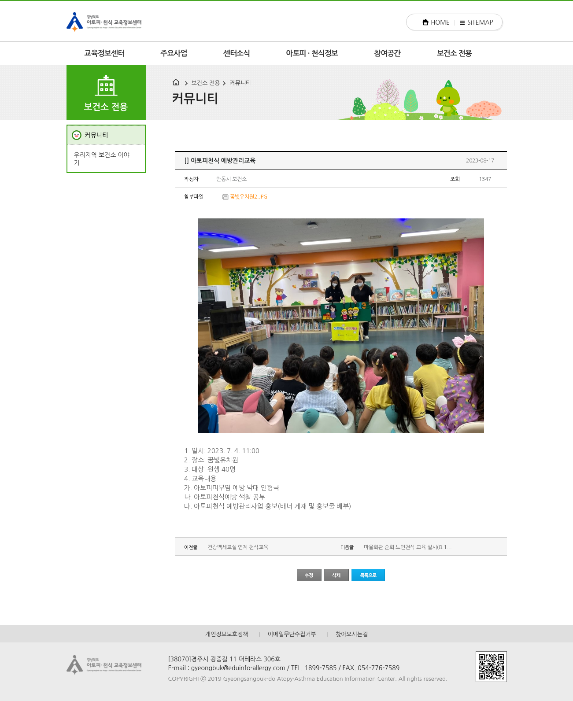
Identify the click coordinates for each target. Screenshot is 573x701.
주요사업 (173, 53)
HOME (440, 22)
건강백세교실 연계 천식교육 (237, 547)
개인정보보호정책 (226, 634)
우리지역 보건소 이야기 (101, 159)
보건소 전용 (454, 53)
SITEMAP (480, 22)
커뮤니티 (240, 83)
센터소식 (236, 53)
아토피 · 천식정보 (312, 53)
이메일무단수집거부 (292, 634)
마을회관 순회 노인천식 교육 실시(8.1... (408, 547)
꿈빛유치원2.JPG (248, 196)
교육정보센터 (105, 53)
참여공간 (387, 53)
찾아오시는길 (352, 634)
